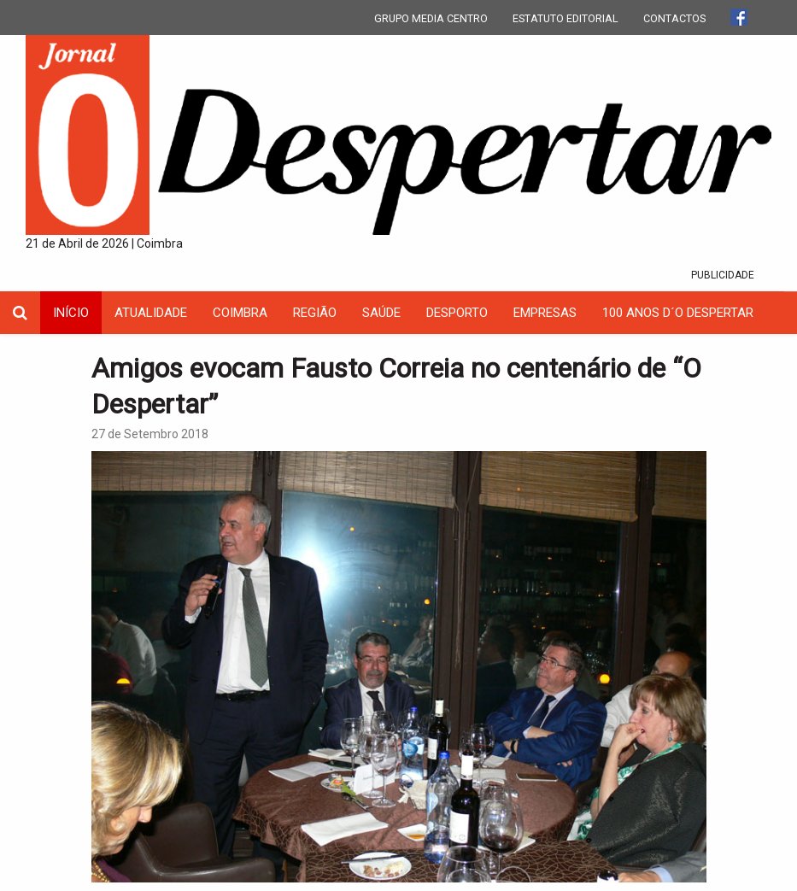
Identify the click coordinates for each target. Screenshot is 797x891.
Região (315, 312)
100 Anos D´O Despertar (677, 312)
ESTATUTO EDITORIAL (565, 18)
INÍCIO (71, 312)
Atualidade (150, 312)
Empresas (545, 312)
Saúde (381, 312)
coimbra (240, 312)
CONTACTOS (674, 18)
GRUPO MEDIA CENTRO (431, 18)
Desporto (457, 312)
